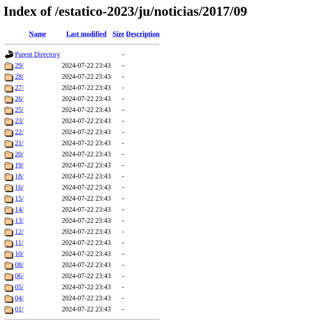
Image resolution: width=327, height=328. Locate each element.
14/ (19, 209)
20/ (19, 154)
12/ (19, 231)
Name (37, 33)
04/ (19, 298)
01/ (19, 309)
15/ (19, 198)
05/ (19, 287)
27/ (19, 87)
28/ (19, 76)
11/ (19, 242)
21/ (19, 143)
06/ (19, 275)
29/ (19, 65)
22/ (19, 131)
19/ (19, 165)
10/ (19, 253)
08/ (19, 264)
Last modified (86, 33)
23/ (19, 120)
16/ (19, 187)
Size (118, 33)
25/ (19, 109)
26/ (19, 98)
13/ (19, 220)
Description (143, 33)
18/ (19, 176)
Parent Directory (37, 54)
